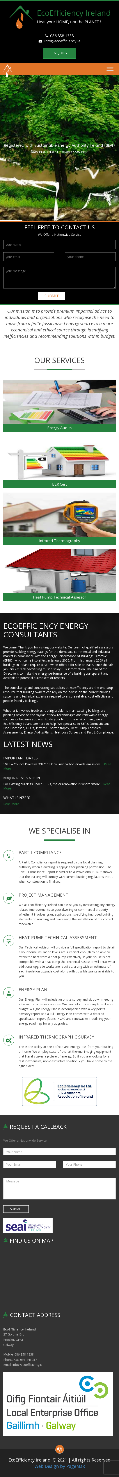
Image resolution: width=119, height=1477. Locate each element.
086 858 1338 (59, 35)
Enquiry (59, 52)
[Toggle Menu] (110, 69)
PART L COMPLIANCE (40, 852)
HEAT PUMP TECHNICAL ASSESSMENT (58, 937)
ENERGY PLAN (33, 990)
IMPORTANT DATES (20, 758)
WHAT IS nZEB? (16, 797)
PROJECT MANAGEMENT (44, 895)
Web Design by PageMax (59, 1466)
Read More (11, 804)
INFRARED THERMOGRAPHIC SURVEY (56, 1037)
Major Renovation (21, 777)
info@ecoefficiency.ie (59, 40)
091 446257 (28, 1360)
